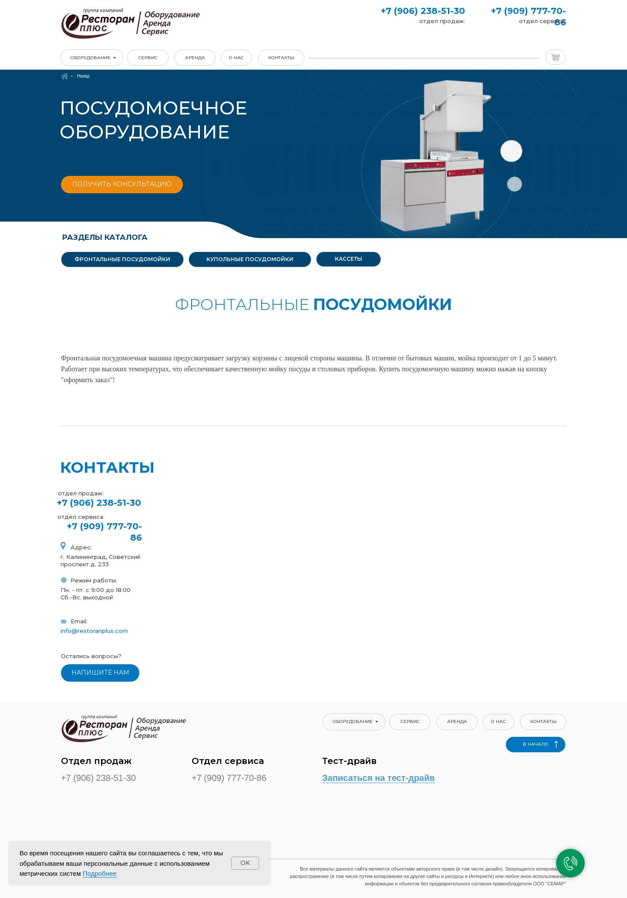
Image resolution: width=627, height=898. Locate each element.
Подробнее (100, 873)
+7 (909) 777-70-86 (229, 778)
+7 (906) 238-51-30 (423, 11)
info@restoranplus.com (94, 630)
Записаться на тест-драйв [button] (378, 778)
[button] (122, 184)
